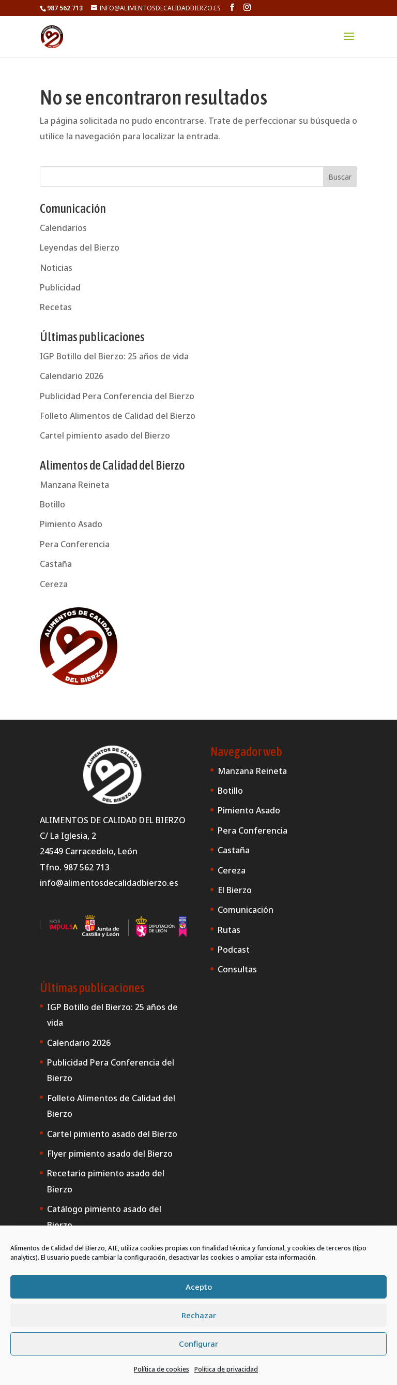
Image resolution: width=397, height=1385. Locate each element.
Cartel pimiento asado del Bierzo (105, 435)
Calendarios (63, 228)
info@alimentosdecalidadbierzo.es (109, 882)
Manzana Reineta (74, 484)
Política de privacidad (226, 1369)
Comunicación (245, 909)
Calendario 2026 (71, 376)
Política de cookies (161, 1369)
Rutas (229, 930)
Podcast (234, 949)
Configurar (198, 1343)
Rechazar (198, 1315)
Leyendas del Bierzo (79, 247)
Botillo (52, 504)
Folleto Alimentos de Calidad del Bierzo (117, 415)
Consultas (237, 969)
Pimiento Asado (71, 524)
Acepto (199, 1286)
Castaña (56, 564)
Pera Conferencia (75, 544)
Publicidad (60, 287)
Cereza (54, 584)
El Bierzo (235, 890)
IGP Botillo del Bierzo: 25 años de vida (114, 356)
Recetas (56, 307)
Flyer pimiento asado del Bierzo (110, 1153)
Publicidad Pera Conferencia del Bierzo (117, 396)
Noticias (56, 267)
